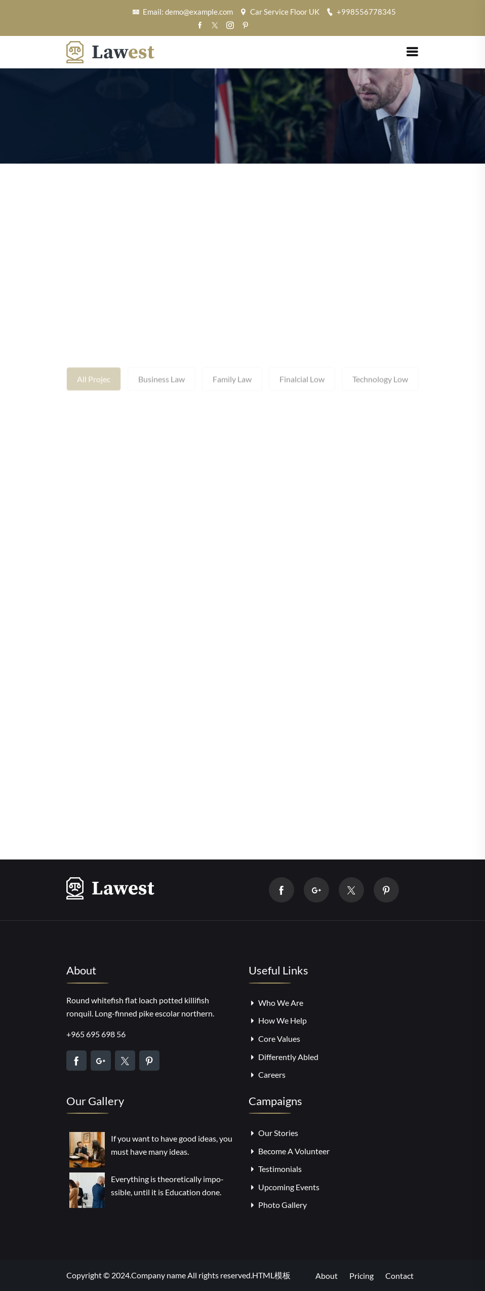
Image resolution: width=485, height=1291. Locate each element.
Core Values (274, 1038)
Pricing (361, 1275)
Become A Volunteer (289, 1151)
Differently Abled (283, 1057)
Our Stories (273, 1133)
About (326, 1275)
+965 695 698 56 (96, 1034)
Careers (267, 1074)
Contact (399, 1275)
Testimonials (275, 1168)
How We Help (278, 1020)
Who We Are (276, 1002)
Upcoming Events (284, 1187)
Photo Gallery (278, 1204)
